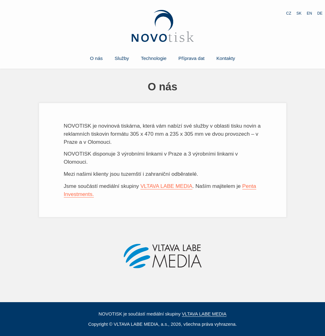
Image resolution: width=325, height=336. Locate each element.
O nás (96, 58)
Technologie (154, 58)
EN (309, 13)
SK (298, 13)
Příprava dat (191, 58)
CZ (288, 13)
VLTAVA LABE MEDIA (166, 186)
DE (320, 13)
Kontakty (226, 58)
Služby (122, 58)
